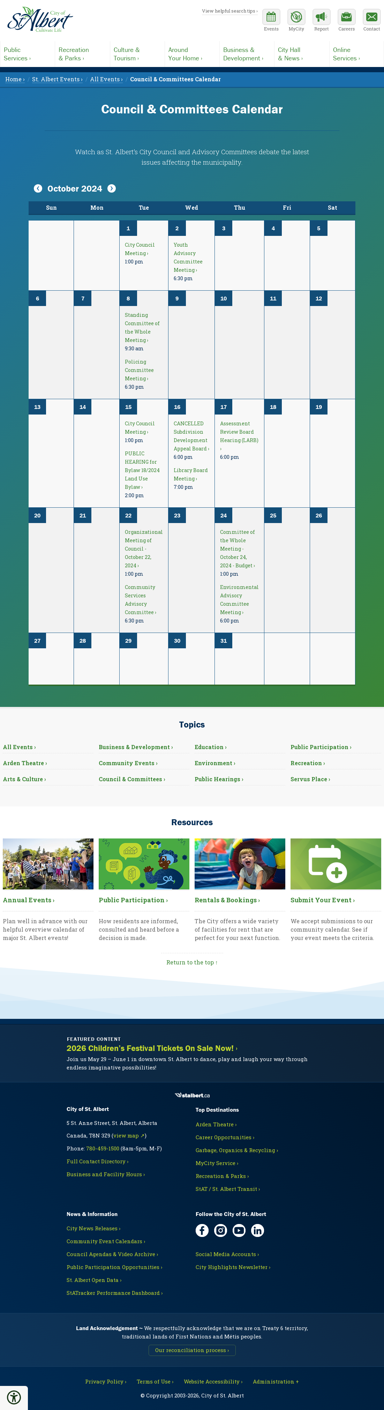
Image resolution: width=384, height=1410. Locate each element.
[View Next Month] (111, 189)
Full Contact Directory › (97, 1161)
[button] (14, 1397)
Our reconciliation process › (192, 1349)
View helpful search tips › (230, 11)
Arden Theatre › (25, 763)
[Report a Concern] (321, 21)
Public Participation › (321, 747)
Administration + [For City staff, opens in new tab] (276, 1381)
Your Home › (192, 53)
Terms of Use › (155, 1381)
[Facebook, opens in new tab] (202, 1230)
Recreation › (308, 763)
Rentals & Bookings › (227, 900)
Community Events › (128, 763)
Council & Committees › (132, 779)
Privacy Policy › (105, 1381)
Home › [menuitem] (15, 79)
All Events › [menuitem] (106, 79)
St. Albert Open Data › (94, 1279)
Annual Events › (28, 900)
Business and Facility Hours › (106, 1174)
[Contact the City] (371, 21)
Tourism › (137, 53)
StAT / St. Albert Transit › (228, 1188)
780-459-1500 (102, 1148)
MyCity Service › (217, 1162)
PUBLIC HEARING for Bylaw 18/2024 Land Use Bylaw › (142, 470)
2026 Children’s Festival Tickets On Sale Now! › (152, 1048)
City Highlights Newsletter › (233, 1266)
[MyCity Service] (296, 21)
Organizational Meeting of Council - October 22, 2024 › (144, 549)
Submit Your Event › (323, 900)
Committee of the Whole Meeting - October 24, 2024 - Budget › (237, 549)
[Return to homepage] (40, 19)
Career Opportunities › (225, 1137)
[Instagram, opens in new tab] (220, 1230)
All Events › (19, 747)
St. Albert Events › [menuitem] (57, 79)
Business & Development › (136, 747)
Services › (27, 53)
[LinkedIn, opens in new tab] (257, 1230)
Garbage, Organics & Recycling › (237, 1150)
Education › (211, 747)
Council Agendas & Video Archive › (112, 1254)
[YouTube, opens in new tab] (239, 1230)
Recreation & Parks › (222, 1175)
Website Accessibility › (213, 1381)
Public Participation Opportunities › (114, 1266)
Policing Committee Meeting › (139, 370)
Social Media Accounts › (227, 1254)
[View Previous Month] (38, 189)
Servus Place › (310, 779)
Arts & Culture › (24, 779)
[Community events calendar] (271, 21)
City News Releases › (93, 1228)
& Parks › (82, 53)
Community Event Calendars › (106, 1241)
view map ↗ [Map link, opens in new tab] (129, 1135)
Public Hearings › (219, 779)
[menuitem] (175, 79)
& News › (301, 53)
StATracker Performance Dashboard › (115, 1292)
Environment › (215, 763)
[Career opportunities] (346, 21)
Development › (247, 53)
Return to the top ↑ (192, 962)
